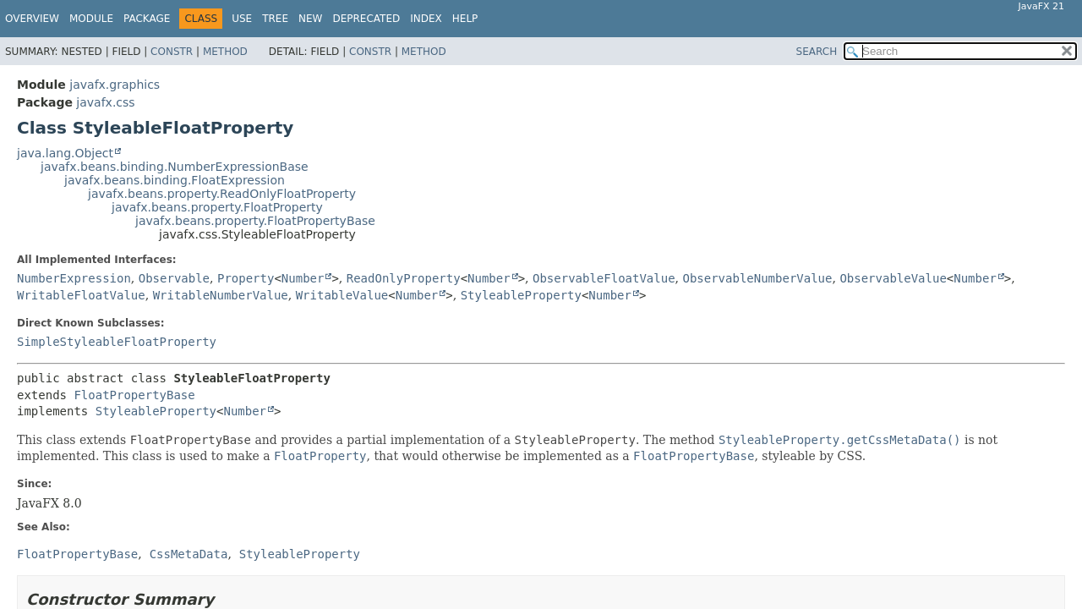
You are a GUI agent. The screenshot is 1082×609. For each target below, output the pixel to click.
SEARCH (817, 52)
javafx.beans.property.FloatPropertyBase (255, 221)
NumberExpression (74, 278)
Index (426, 19)
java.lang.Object (65, 153)
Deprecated (366, 19)
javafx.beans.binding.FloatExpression (174, 180)
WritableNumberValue (220, 295)
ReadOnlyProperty (404, 278)
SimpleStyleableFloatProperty (116, 341)
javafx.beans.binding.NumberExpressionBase (175, 166)
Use (242, 19)
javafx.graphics (114, 84)
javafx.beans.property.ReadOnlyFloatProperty (222, 193)
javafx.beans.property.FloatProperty (217, 207)
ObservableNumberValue (757, 278)
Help (465, 19)
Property (245, 278)
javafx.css (105, 102)
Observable (174, 278)
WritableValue (342, 295)
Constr (171, 52)
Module (91, 19)
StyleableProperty (521, 295)
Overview (32, 19)
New (310, 19)
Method (225, 52)
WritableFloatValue (81, 295)
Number (303, 278)
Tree (275, 19)
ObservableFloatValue (604, 278)
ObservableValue (892, 278)
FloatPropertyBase (134, 395)
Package (146, 19)
